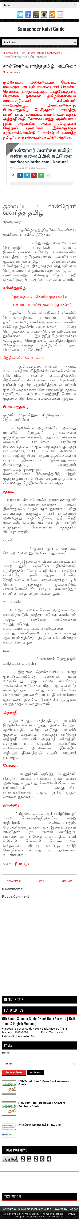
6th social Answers (48, 52)
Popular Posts (14, 1072)
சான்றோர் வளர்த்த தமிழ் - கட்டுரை (39, 65)
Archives (35, 1072)
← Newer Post (12, 880)
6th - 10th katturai (24, 52)
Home (8, 52)
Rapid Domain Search (51, 1216)
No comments (11, 72)
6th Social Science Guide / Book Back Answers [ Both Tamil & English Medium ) (39, 1021)
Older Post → (68, 880)
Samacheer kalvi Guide (41, 28)
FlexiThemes (22, 1214)
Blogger (73, 1208)
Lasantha (58, 1214)
